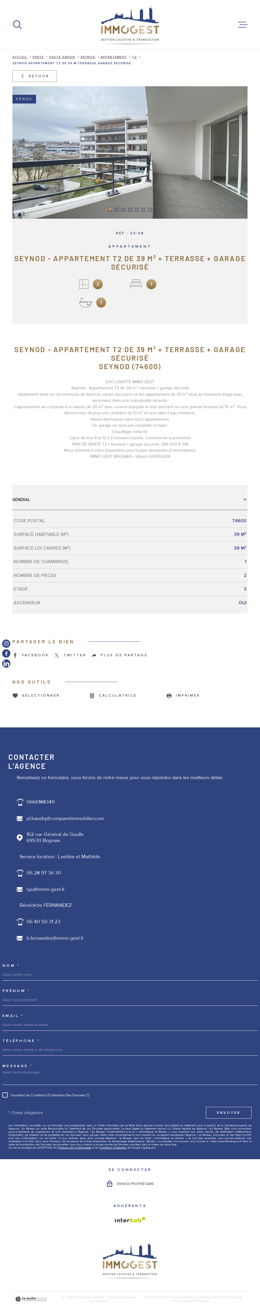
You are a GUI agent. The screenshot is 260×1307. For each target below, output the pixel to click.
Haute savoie (62, 57)
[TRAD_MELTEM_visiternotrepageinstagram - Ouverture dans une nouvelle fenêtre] (6, 643)
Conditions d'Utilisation (113, 1147)
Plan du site (152, 1297)
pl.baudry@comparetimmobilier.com (65, 819)
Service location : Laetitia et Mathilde (60, 857)
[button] (110, 210)
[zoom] (130, 152)
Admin (216, 1297)
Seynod (88, 57)
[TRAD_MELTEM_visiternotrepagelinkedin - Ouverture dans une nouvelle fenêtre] (6, 663)
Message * (17, 1066)
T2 (134, 57)
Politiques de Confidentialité (74, 1147)
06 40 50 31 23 (43, 922)
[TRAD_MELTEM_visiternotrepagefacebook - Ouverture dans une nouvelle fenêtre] (6, 653)
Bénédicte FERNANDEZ (46, 905)
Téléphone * (21, 1041)
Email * (13, 1016)
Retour (34, 76)
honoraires (172, 1297)
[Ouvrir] (17, 24)
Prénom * (16, 991)
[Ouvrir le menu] (243, 24)
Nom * (11, 966)
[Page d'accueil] (130, 25)
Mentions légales (196, 1297)
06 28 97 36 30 (44, 873)
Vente (38, 57)
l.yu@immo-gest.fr (46, 889)
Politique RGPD (184, 1301)
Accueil (19, 57)
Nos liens (231, 1297)
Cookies (204, 1301)
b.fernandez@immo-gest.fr (55, 938)
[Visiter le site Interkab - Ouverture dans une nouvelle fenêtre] (130, 1219)
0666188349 (41, 802)
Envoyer (228, 1112)
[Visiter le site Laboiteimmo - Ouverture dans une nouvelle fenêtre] (31, 1299)
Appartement (113, 57)
